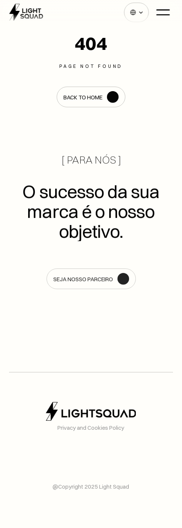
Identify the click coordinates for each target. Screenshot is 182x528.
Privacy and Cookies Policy (90, 427)
